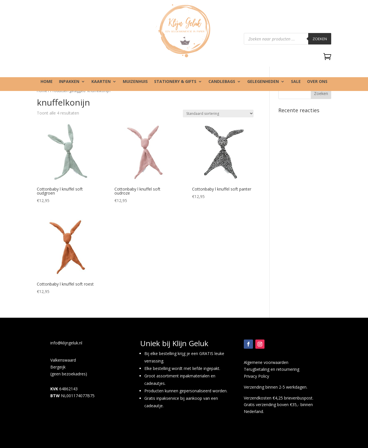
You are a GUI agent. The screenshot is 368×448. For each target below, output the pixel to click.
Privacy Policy (256, 376)
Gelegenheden (263, 81)
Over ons (317, 81)
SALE (296, 81)
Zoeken (320, 38)
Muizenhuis (135, 81)
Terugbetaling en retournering (271, 369)
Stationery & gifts (175, 81)
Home (47, 81)
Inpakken (69, 81)
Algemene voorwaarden (266, 362)
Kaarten (101, 81)
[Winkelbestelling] (218, 113)
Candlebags (221, 81)
